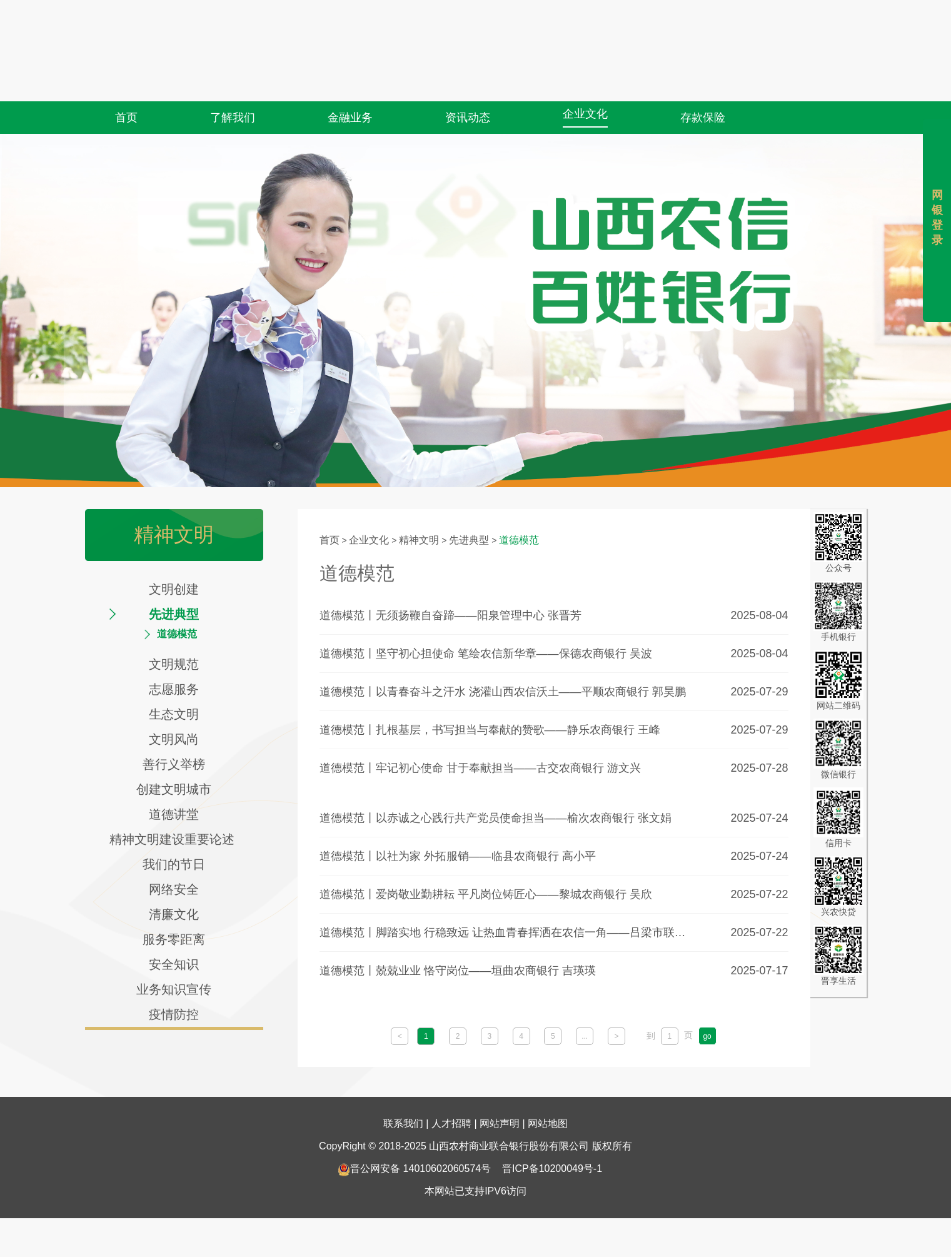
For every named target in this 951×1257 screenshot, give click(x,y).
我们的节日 (174, 864)
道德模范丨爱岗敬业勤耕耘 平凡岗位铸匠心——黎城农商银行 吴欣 (486, 894)
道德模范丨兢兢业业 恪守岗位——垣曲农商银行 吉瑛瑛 (458, 970)
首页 (126, 87)
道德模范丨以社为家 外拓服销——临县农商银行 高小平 (458, 856)
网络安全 (174, 889)
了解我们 (232, 87)
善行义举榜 (174, 764)
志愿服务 (174, 689)
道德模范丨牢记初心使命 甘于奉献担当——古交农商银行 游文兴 (480, 768)
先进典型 (174, 614)
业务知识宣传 (173, 989)
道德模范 (177, 633)
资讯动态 (467, 87)
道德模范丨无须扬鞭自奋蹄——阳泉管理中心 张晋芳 (450, 615)
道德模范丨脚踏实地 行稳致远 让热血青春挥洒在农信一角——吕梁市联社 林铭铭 (507, 932)
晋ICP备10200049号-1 (552, 1144)
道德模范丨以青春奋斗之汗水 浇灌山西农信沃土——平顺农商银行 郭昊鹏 (503, 691)
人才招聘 (451, 1099)
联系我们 (403, 1099)
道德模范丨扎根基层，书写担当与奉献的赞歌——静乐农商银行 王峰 (490, 730)
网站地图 (548, 1099)
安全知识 (174, 964)
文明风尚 (174, 739)
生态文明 (174, 714)
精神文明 (419, 540)
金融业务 (350, 87)
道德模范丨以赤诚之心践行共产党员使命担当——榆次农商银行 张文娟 (496, 818)
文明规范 (174, 664)
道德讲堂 (174, 814)
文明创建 (174, 589)
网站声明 (500, 1099)
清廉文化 (174, 914)
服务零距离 (174, 939)
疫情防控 (174, 1014)
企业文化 (585, 83)
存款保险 (702, 87)
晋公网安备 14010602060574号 (414, 1144)
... (584, 1036)
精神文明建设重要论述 (173, 839)
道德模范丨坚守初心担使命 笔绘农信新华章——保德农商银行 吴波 (486, 653)
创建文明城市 (173, 789)
